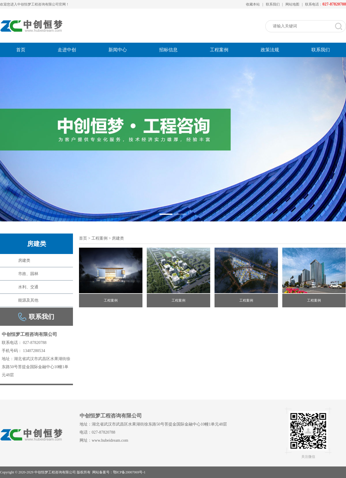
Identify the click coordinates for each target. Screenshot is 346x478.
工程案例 (219, 49)
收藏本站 (253, 4)
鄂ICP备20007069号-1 (129, 472)
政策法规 (270, 49)
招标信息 (168, 49)
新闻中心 (117, 49)
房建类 (24, 260)
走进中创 (67, 49)
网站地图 (292, 4)
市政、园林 (28, 274)
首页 (20, 49)
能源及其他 (28, 300)
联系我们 (273, 4)
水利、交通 (28, 287)
